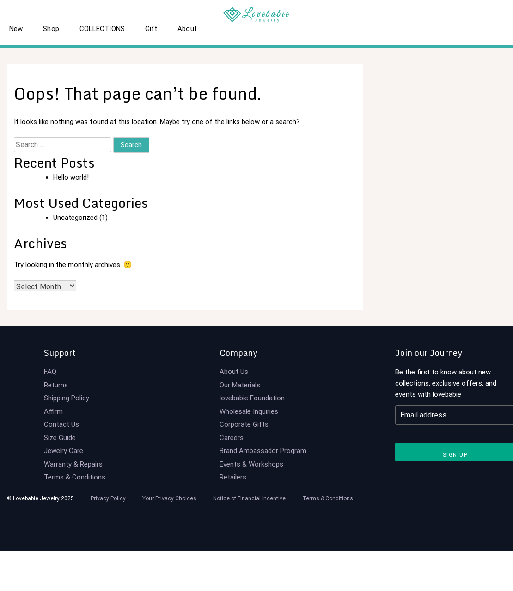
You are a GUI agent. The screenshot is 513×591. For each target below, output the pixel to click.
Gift (151, 29)
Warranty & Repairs (73, 464)
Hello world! (71, 177)
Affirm (53, 411)
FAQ (50, 371)
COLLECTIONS (102, 29)
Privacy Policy (108, 498)
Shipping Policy (66, 398)
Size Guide (60, 438)
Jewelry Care (63, 451)
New (16, 29)
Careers (232, 438)
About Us (234, 371)
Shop (51, 29)
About (187, 29)
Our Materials (240, 385)
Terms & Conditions (74, 477)
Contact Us (61, 424)
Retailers (233, 477)
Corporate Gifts (244, 424)
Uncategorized (75, 217)
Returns (56, 385)
